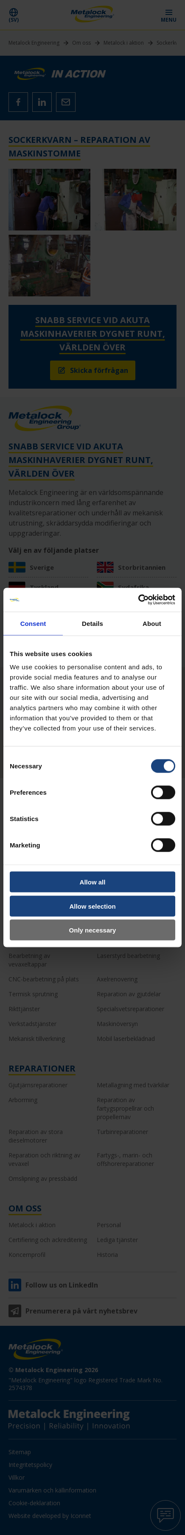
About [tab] (152, 623)
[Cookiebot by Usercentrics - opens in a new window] (138, 599)
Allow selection (92, 906)
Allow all (93, 882)
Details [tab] (92, 623)
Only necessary (92, 930)
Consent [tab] (33, 623)
